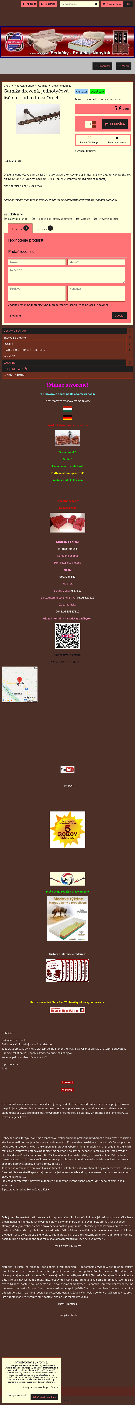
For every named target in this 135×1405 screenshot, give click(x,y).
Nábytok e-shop (18, 218)
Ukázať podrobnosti (16, 1395)
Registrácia (48, 3)
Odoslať (119, 315)
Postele (68, 344)
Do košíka (114, 124)
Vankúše (9, 356)
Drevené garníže (108, 218)
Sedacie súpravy (68, 337)
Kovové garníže (15, 375)
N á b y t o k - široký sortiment (54, 218)
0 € (127, 4)
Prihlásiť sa (29, 3)
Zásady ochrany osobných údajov (40, 1387)
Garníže (85, 218)
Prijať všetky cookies (44, 1397)
